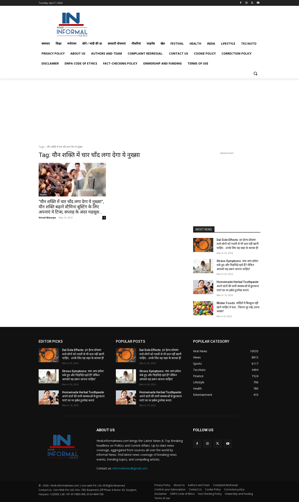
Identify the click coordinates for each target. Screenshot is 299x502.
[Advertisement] (180, 23)
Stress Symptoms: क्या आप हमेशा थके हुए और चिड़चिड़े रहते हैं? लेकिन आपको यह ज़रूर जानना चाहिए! (237, 265)
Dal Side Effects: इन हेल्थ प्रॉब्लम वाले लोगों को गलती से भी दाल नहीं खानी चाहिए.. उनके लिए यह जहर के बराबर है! (238, 244)
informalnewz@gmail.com (130, 468)
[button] (255, 73)
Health (43, 194)
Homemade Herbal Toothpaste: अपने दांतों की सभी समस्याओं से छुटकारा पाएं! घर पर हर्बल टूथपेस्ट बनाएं (238, 286)
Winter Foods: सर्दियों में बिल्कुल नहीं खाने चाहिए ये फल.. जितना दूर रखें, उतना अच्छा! (238, 307)
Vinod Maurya (47, 217)
